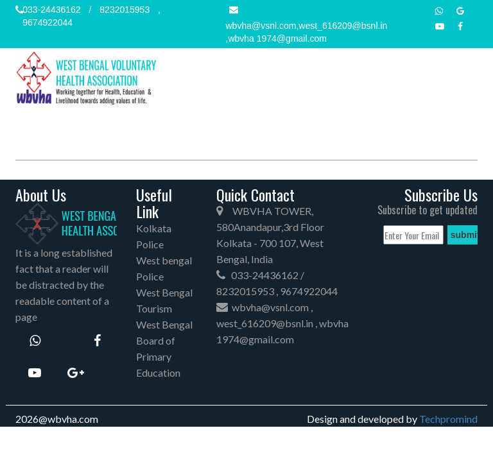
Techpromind (448, 419)
